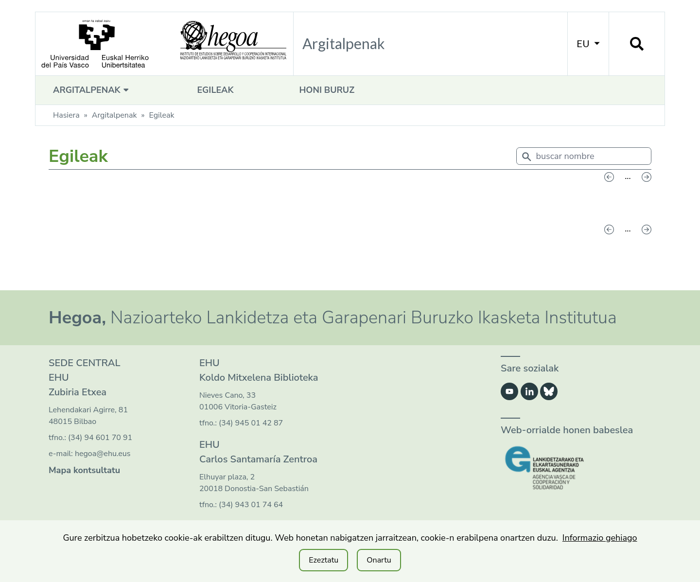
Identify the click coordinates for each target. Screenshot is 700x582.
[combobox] (584, 158)
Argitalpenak (92, 90)
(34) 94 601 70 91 (100, 437)
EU (588, 43)
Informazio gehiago (599, 538)
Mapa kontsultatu (84, 470)
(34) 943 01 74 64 (251, 504)
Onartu (379, 560)
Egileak (215, 90)
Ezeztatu (323, 560)
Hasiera (66, 115)
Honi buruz (326, 90)
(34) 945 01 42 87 (251, 423)
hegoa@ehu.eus (103, 453)
